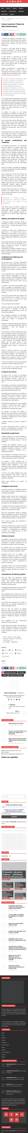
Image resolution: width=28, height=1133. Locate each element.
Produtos (3, 1049)
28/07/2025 (18, 888)
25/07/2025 (6, 898)
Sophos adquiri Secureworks (16, 723)
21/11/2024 (12, 725)
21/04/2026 (12, 926)
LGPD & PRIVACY (12, 11)
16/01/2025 (18, 898)
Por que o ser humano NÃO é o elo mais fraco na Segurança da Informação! (17, 732)
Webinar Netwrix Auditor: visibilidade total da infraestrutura (7, 885)
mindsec (5, 675)
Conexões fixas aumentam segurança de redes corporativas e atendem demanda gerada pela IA (17, 948)
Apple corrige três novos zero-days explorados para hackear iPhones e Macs (18, 740)
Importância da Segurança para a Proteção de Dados (20, 895)
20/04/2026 (12, 942)
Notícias (8, 8)
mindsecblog (13, 30)
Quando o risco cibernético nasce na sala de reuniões (17, 931)
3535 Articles (20, 693)
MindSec (12, 14)
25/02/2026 (6, 879)
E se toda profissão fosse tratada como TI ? (13, 754)
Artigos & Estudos (8, 902)
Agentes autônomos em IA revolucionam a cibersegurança (14, 1092)
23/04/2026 (12, 910)
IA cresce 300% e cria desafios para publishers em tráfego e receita (16, 916)
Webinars (5, 859)
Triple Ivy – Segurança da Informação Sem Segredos (19, 885)
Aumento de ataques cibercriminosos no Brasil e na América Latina (16, 967)
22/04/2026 (12, 919)
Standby (3, 1054)
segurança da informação (16, 675)
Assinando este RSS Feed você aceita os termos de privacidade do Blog (13, 813)
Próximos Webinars (5, 1052)
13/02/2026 (6, 888)
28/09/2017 (5, 30)
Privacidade (13, 821)
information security (10, 672)
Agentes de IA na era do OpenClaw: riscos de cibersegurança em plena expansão (15, 957)
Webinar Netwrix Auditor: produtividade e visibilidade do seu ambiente (7, 893)
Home (2, 8)
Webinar (21, 8)
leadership (21, 672)
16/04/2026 (12, 961)
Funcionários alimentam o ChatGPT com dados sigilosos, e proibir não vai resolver (17, 907)
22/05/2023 (12, 743)
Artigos (15, 8)
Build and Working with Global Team (11, 75)
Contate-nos (4, 14)
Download (21, 11)
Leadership (4, 11)
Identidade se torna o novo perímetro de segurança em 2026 (17, 939)
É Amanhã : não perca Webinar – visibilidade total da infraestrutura (13, 874)
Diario (2, 1035)
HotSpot (3, 1040)
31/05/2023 (12, 735)
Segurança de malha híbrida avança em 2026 (16, 924)
